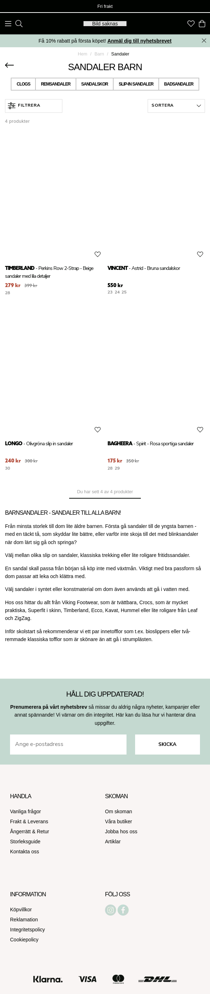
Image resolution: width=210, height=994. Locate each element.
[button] (176, 106)
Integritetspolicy (27, 929)
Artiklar (113, 841)
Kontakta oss (24, 851)
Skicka (167, 744)
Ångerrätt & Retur (29, 831)
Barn (99, 54)
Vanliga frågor (25, 811)
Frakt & (19, 821)
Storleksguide (25, 841)
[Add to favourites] (98, 254)
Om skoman (118, 811)
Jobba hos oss (121, 831)
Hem (82, 54)
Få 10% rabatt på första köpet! (104, 41)
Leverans (38, 821)
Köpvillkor (21, 909)
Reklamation (24, 919)
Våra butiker (118, 821)
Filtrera (24, 106)
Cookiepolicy (24, 939)
